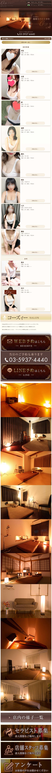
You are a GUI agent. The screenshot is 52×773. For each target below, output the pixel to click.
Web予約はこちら (38, 2)
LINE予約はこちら (38, 4)
